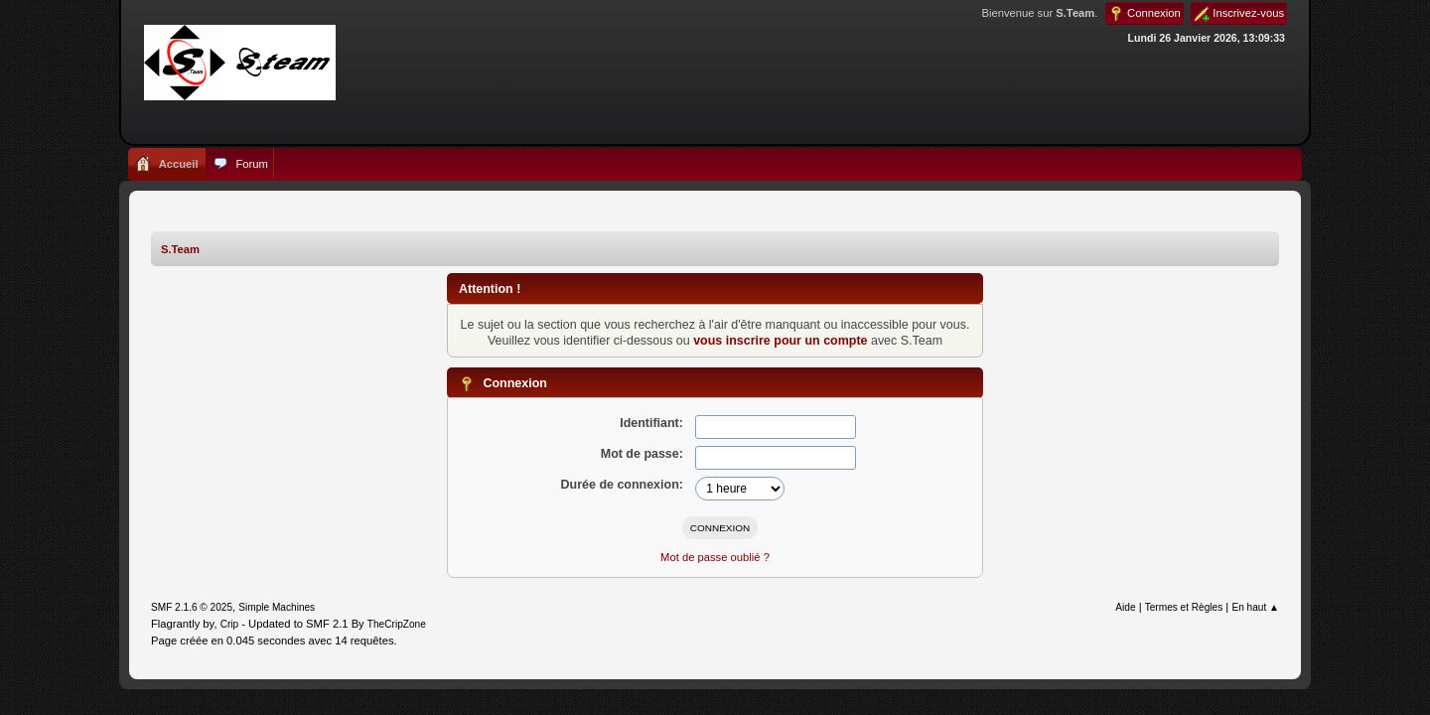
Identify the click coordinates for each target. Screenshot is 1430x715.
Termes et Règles (1184, 607)
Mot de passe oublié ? (715, 557)
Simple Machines (276, 607)
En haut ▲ (1255, 607)
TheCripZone (396, 624)
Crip (229, 624)
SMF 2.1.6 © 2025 (191, 607)
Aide (1125, 607)
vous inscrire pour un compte (780, 341)
